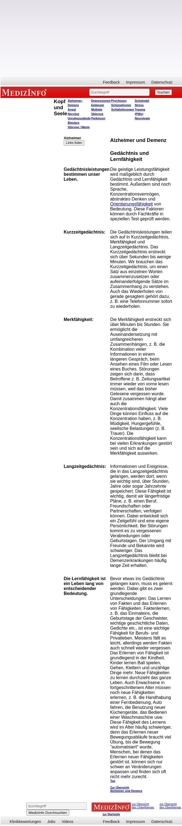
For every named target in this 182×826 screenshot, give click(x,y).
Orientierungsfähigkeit (131, 204)
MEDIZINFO (25, 92)
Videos (68, 821)
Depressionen (100, 100)
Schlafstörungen (122, 109)
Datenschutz (162, 82)
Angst (72, 109)
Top (112, 781)
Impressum (135, 82)
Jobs (51, 821)
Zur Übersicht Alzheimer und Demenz (126, 789)
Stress (139, 105)
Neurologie (142, 118)
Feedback (111, 82)
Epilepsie (97, 105)
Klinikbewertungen (25, 821)
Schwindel (142, 100)
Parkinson (98, 118)
